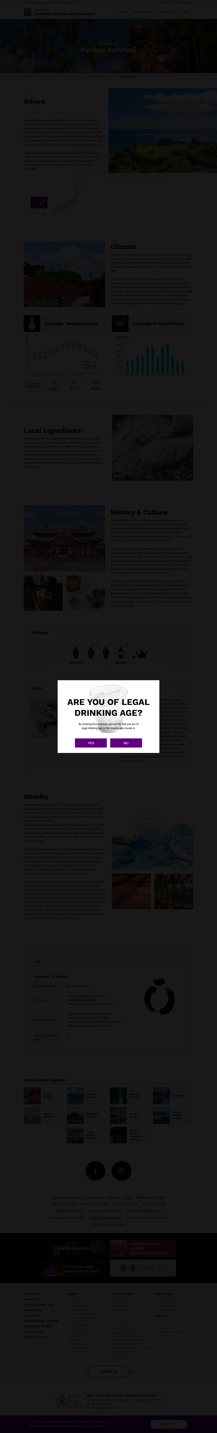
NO (126, 743)
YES (91, 743)
